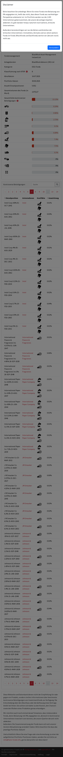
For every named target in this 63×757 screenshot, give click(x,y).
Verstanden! (54, 47)
